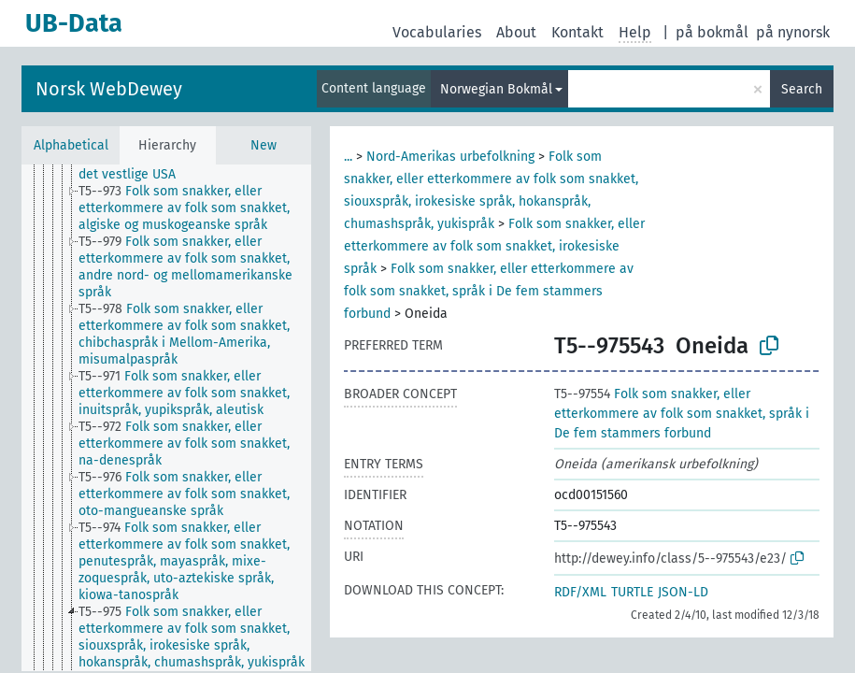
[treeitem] (203, 166)
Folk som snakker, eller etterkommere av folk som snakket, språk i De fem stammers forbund (489, 291)
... (348, 157)
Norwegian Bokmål (496, 89)
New (263, 145)
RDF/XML (580, 592)
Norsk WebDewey (109, 89)
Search (801, 89)
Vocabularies (436, 32)
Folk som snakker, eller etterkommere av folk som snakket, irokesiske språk (494, 246)
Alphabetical (71, 145)
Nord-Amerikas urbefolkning (450, 157)
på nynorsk (793, 32)
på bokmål (712, 32)
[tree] (166, 418)
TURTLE (632, 592)
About (516, 32)
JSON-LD (683, 592)
